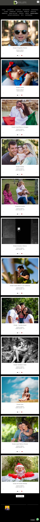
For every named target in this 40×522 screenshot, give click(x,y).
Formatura (13, 11)
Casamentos (10, 9)
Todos (3, 9)
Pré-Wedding (26, 9)
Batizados (20, 11)
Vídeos (27, 13)
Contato (32, 518)
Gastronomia (28, 15)
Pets (22, 15)
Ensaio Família (34, 13)
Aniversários (34, 9)
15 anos (6, 11)
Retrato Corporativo (13, 15)
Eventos (21, 13)
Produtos (33, 11)
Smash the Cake (13, 13)
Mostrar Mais (20, 496)
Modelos (26, 11)
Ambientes (4, 13)
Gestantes (18, 9)
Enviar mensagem (33, 507)
